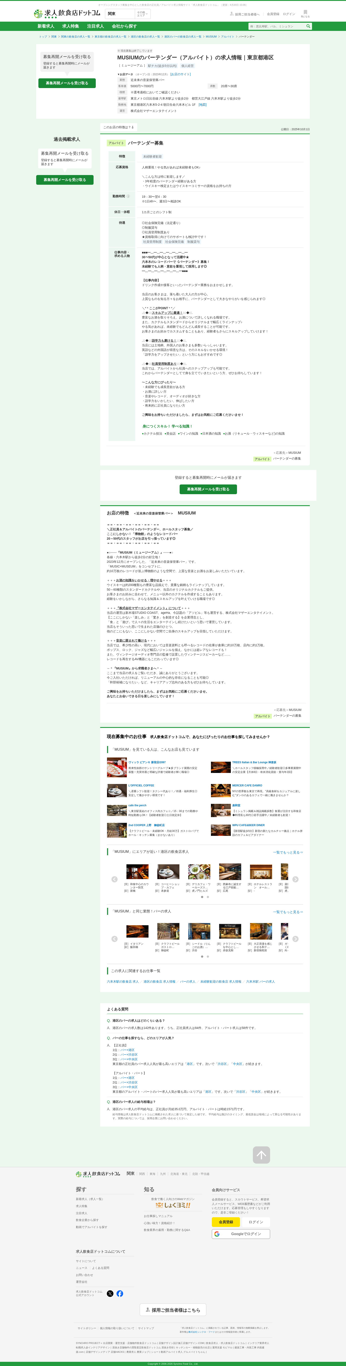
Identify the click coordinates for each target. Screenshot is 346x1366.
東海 (152, 1174)
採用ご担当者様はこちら (176, 1310)
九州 (163, 1174)
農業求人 (137, 1352)
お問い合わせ (84, 1275)
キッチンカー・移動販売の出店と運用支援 (204, 1347)
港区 (190, 1064)
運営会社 (81, 1281)
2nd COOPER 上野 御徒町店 (146, 825)
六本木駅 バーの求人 (260, 981)
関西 (142, 1174)
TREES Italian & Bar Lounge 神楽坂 (255, 762)
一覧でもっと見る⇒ (288, 852)
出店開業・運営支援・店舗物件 (129, 1343)
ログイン (256, 1222)
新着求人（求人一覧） (90, 1199)
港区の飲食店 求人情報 (159, 981)
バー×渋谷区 (129, 1054)
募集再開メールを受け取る (67, 83)
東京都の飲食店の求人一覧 (110, 36)
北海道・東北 (179, 1174)
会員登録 (226, 1222)
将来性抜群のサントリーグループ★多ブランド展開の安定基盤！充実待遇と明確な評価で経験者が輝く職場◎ (162, 770)
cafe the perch (137, 805)
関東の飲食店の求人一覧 (75, 36)
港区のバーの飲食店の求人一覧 (182, 36)
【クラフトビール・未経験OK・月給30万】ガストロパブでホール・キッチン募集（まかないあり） (163, 833)
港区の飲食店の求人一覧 (145, 36)
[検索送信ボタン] (308, 26)
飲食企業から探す (87, 1220)
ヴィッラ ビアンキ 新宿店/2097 (147, 762)
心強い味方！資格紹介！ (159, 1223)
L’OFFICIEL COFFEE (141, 785)
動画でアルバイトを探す (91, 1227)
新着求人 (46, 26)
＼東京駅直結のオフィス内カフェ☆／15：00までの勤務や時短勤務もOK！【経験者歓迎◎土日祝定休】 (163, 813)
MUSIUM (211, 36)
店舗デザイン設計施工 (181, 1343)
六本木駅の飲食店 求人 (123, 981)
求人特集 (70, 26)
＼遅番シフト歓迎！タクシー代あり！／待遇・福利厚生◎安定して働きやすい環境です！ (162, 793)
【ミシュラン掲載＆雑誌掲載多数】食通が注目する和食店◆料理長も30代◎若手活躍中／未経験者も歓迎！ (266, 813)
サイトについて (86, 1261)
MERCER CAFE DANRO (247, 785)
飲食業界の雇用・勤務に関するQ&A (167, 1230)
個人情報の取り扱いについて (117, 1328)
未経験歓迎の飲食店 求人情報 (220, 981)
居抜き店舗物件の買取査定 (143, 1347)
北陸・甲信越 (200, 1174)
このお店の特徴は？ (117, 127)
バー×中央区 (129, 1059)
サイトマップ (146, 1328)
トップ (43, 36)
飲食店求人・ (225, 1343)
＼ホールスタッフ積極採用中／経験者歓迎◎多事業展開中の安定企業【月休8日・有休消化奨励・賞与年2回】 (266, 770)
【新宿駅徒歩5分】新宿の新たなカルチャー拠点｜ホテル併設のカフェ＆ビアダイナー (267, 833)
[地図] (203, 104)
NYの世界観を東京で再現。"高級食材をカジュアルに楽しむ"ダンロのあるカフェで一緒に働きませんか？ (266, 793)
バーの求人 (188, 981)
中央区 (237, 1064)
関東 (54, 36)
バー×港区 (127, 1050)
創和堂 (236, 805)
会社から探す (124, 26)
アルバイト (227, 36)
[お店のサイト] (180, 74)
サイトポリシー (87, 1328)
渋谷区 (222, 1064)
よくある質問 (100, 1268)
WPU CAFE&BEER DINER (248, 825)
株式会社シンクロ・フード (201, 1332)
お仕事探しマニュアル (158, 1216)
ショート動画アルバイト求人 (178, 1352)
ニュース (81, 1268)
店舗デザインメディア (105, 1352)
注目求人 (95, 26)
